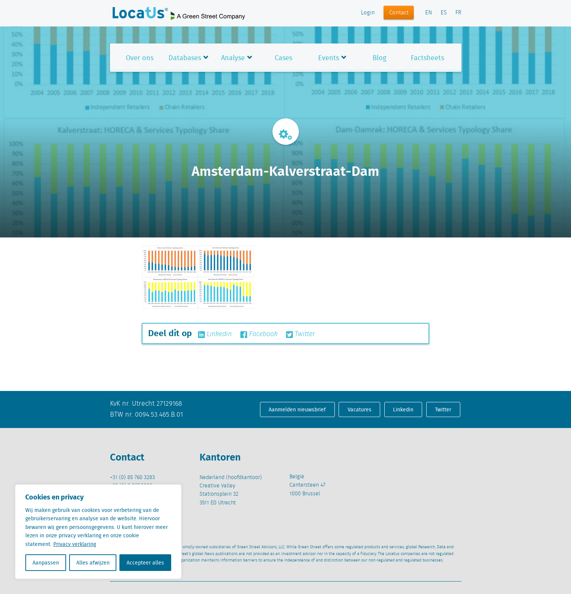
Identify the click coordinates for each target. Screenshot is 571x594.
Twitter (300, 334)
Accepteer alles (145, 562)
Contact (399, 12)
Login (368, 12)
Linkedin (215, 334)
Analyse (233, 58)
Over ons (139, 58)
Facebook (258, 334)
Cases (283, 58)
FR (458, 12)
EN (428, 12)
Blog (379, 58)
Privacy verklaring (74, 544)
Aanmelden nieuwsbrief (297, 409)
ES (444, 12)
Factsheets (427, 58)
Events (328, 58)
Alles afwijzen (93, 562)
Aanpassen (45, 562)
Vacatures (359, 409)
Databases (185, 58)
